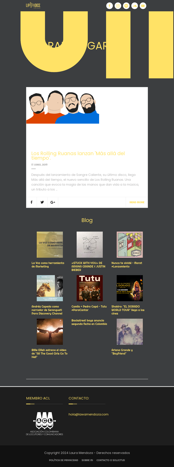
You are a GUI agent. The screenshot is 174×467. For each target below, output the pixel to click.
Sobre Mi (87, 460)
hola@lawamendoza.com (89, 414)
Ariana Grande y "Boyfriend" (122, 351)
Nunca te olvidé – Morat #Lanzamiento (126, 264)
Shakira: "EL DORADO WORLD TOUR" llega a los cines (127, 310)
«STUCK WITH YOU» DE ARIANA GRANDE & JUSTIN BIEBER (88, 266)
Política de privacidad (63, 460)
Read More (136, 202)
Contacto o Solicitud (110, 460)
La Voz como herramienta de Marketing (48, 264)
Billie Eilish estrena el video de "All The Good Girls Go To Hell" (50, 353)
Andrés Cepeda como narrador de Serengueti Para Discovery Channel (47, 310)
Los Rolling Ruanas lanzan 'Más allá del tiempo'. (78, 155)
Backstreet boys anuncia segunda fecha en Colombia (89, 322)
